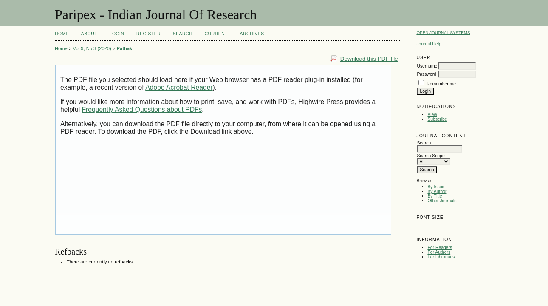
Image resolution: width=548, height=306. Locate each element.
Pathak (125, 48)
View (432, 114)
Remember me (441, 84)
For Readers (439, 247)
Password (426, 74)
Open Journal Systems (443, 32)
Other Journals (441, 200)
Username (427, 66)
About (89, 33)
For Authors (438, 252)
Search (182, 33)
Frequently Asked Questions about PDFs (142, 109)
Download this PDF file (369, 59)
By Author (436, 191)
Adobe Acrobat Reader (178, 87)
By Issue (435, 186)
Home (62, 33)
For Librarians (441, 257)
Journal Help (428, 44)
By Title (434, 196)
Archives (252, 33)
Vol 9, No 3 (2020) (92, 48)
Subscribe (437, 119)
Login (117, 33)
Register (148, 33)
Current (216, 33)
